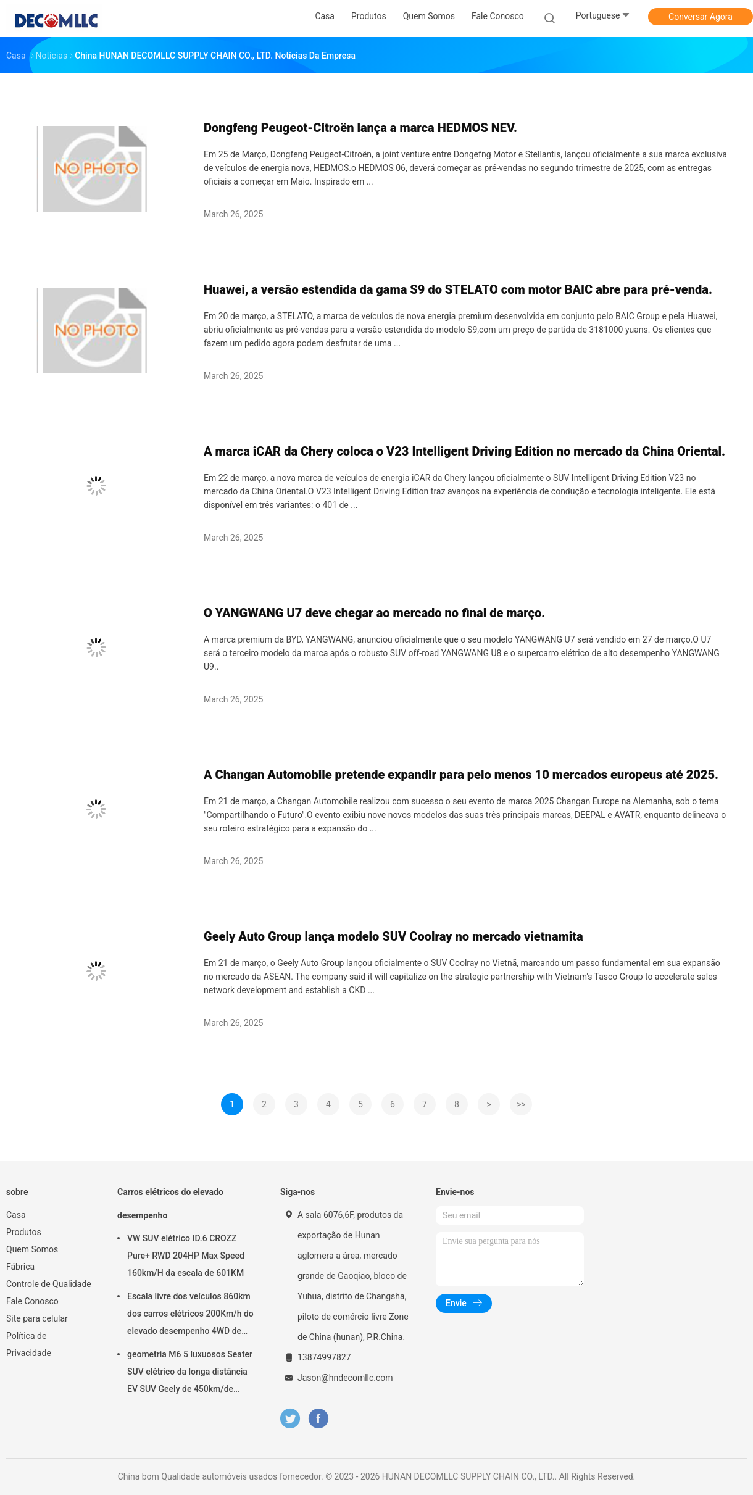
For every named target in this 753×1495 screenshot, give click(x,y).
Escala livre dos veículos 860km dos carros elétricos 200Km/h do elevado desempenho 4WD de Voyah (190, 1315)
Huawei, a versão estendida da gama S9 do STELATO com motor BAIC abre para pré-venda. (458, 289)
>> (521, 1104)
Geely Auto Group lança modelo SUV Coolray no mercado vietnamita (393, 936)
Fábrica (20, 1267)
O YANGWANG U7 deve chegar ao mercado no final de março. (374, 613)
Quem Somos (32, 1249)
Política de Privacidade (28, 1344)
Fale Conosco (32, 1301)
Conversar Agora (700, 17)
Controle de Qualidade (48, 1284)
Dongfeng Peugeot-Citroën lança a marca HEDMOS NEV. (360, 127)
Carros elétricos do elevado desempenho (170, 1203)
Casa (16, 1215)
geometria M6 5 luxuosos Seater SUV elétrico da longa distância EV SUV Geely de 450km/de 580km (189, 1373)
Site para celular (37, 1318)
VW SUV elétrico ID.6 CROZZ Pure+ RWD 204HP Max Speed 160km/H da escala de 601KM (185, 1255)
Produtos (23, 1232)
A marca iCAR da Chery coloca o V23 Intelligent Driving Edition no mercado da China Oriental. (464, 451)
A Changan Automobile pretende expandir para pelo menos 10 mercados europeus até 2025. (461, 774)
